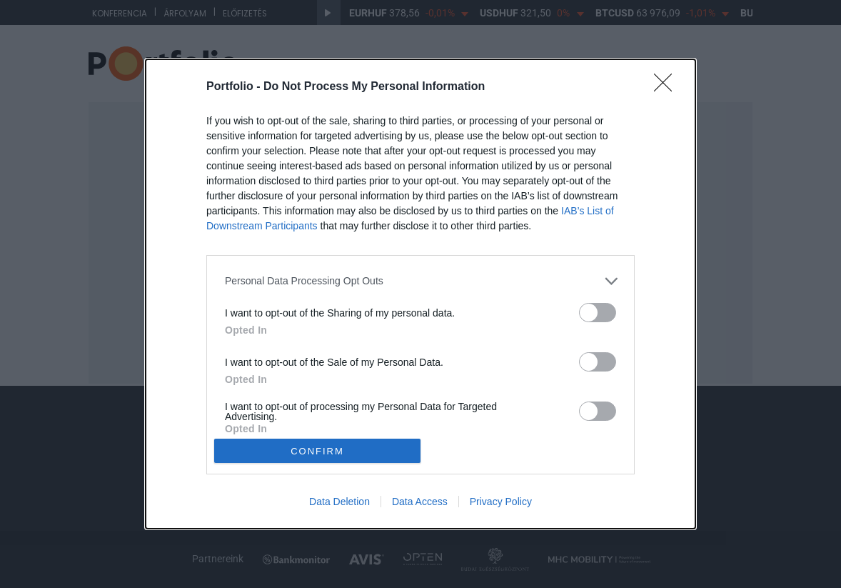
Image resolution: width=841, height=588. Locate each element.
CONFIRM (317, 451)
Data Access (420, 501)
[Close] (667, 87)
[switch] (597, 312)
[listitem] (420, 281)
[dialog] (420, 294)
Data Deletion (339, 501)
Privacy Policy (501, 501)
